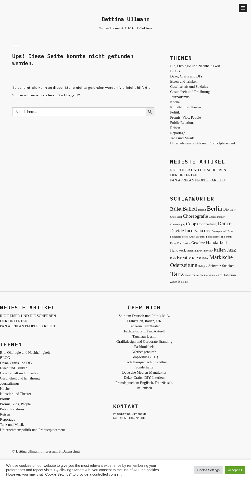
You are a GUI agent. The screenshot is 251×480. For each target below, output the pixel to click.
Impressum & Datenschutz (60, 451)
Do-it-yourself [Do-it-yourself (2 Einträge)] (219, 231)
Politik (175, 112)
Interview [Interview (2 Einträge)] (208, 250)
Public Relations (182, 123)
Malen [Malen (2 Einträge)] (205, 258)
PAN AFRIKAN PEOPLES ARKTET (198, 180)
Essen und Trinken (184, 81)
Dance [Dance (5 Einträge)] (224, 223)
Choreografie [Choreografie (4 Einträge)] (195, 216)
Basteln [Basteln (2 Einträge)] (202, 209)
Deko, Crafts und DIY (186, 76)
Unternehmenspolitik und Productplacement (202, 143)
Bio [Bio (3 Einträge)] (226, 209)
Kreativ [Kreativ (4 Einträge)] (184, 257)
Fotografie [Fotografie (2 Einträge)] (175, 236)
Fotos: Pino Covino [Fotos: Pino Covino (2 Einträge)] (180, 243)
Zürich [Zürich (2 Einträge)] (173, 281)
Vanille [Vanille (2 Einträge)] (203, 275)
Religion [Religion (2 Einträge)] (202, 266)
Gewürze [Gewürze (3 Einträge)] (198, 242)
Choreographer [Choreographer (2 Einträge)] (217, 216)
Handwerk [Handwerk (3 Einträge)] (178, 250)
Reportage (177, 133)
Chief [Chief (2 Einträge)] (233, 209)
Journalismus (179, 97)
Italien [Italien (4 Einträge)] (220, 250)
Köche (175, 102)
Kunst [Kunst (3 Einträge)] (196, 258)
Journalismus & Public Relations (125, 28)
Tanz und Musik (182, 138)
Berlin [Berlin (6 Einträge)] (214, 208)
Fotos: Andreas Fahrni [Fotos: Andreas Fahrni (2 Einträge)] (193, 236)
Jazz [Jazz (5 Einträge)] (231, 250)
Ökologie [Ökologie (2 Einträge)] (183, 281)
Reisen (175, 128)
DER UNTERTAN (184, 175)
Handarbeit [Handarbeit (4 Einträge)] (216, 242)
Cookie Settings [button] (208, 470)
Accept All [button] (235, 470)
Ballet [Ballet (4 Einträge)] (175, 209)
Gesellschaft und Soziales (189, 86)
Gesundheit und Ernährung (190, 92)
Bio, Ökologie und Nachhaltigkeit (195, 66)
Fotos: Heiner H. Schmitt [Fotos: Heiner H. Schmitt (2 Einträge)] (219, 236)
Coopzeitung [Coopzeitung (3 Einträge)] (207, 224)
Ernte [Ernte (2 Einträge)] (230, 231)
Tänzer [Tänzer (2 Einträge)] (195, 275)
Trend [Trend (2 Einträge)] (188, 275)
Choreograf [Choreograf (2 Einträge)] (176, 216)
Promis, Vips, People (185, 117)
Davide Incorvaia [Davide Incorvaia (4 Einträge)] (186, 230)
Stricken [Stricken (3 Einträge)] (228, 266)
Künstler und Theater (185, 107)
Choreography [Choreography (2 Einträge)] (177, 224)
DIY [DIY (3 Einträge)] (207, 231)
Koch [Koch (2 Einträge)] (173, 258)
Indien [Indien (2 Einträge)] (190, 250)
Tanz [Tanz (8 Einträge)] (177, 274)
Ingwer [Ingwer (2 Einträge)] (198, 250)
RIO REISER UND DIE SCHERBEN (198, 170)
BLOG (175, 71)
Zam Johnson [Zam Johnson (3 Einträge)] (225, 275)
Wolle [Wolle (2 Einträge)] (211, 275)
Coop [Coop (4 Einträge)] (191, 223)
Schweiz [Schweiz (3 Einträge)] (214, 266)
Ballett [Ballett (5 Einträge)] (189, 209)
